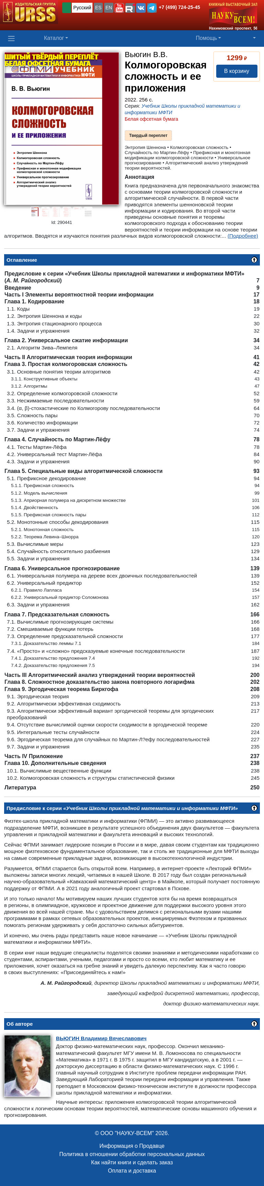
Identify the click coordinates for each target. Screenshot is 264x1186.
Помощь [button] (206, 38)
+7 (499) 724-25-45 (179, 7)
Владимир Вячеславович (101, 1038)
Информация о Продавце (131, 1146)
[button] (119, 8)
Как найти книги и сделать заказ (132, 1162)
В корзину (236, 71)
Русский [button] (82, 7)
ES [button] (98, 7)
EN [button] (109, 7)
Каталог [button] (54, 38)
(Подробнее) (243, 236)
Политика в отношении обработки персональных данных (132, 1154)
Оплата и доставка (132, 1171)
